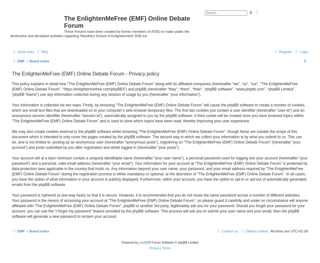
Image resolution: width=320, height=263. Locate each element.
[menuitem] (42, 52)
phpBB (143, 242)
